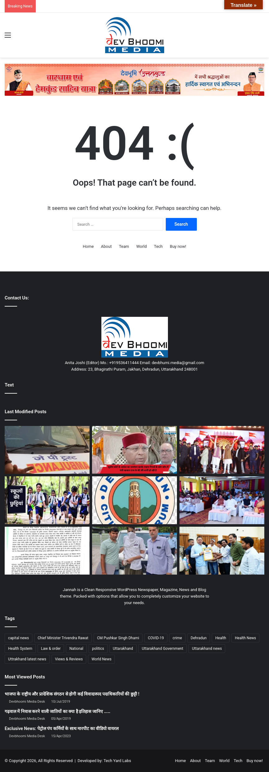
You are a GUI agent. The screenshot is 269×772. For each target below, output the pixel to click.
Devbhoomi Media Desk (27, 702)
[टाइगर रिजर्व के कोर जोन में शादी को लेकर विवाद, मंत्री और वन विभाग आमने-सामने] (134, 450)
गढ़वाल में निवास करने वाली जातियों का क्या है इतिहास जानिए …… (57, 711)
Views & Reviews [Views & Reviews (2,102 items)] (69, 659)
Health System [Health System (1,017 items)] (20, 648)
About (106, 246)
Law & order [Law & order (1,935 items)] (51, 648)
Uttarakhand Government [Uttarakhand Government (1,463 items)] (162, 648)
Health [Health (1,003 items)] (220, 638)
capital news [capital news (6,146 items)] (18, 638)
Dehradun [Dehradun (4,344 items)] (198, 638)
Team (124, 246)
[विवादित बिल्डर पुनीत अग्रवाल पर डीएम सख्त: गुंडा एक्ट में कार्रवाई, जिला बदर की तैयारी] (47, 551)
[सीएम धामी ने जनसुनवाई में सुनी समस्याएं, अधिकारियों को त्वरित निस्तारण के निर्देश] (221, 551)
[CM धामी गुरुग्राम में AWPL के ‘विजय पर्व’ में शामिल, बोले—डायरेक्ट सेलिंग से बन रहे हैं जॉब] (221, 450)
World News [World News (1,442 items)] (101, 659)
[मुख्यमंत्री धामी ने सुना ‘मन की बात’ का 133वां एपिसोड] (221, 500)
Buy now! (178, 246)
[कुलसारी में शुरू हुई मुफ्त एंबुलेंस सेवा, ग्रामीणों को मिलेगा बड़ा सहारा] (47, 450)
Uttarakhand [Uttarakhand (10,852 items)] (123, 648)
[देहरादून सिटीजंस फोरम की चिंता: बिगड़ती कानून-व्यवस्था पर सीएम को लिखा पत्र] (134, 500)
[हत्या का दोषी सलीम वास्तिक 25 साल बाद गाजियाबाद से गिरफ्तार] (134, 551)
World (141, 246)
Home (88, 246)
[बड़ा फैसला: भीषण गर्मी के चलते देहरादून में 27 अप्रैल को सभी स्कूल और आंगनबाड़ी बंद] (47, 500)
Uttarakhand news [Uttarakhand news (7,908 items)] (207, 648)
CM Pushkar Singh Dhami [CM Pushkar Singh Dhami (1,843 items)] (118, 638)
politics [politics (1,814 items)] (98, 648)
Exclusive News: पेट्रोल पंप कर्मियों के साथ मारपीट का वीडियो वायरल (61, 728)
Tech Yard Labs (117, 760)
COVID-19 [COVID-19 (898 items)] (156, 638)
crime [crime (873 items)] (177, 638)
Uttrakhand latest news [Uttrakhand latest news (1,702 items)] (27, 659)
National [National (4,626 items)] (76, 648)
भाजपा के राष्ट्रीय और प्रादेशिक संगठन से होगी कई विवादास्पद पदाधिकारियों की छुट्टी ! (72, 693)
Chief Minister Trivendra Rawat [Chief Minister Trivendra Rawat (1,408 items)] (63, 638)
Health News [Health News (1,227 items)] (245, 638)
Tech (158, 246)
